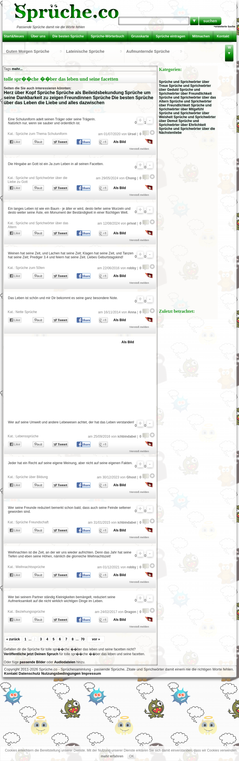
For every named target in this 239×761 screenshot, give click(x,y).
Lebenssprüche (27, 436)
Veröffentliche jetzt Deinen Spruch (31, 654)
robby (131, 268)
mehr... (17, 69)
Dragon (130, 612)
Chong (131, 178)
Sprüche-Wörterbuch (107, 36)
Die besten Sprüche (68, 36)
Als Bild (119, 142)
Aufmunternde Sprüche (148, 51)
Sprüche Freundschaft (32, 522)
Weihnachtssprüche (30, 567)
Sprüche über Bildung (32, 477)
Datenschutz (29, 673)
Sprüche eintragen (170, 36)
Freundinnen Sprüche (87, 97)
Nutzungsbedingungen (61, 673)
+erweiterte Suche (224, 26)
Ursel (132, 134)
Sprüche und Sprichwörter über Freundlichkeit (185, 92)
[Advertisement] (73, 377)
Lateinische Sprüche (85, 51)
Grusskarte (140, 36)
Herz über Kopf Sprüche (29, 92)
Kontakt (223, 36)
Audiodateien (64, 662)
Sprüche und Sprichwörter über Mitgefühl (185, 107)
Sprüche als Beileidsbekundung (90, 92)
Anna (132, 312)
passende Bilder (33, 662)
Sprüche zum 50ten (30, 268)
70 (82, 639)
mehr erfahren (112, 756)
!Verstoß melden (139, 148)
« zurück (13, 639)
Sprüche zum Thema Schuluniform (41, 134)
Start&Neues (14, 36)
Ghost (131, 477)
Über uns (38, 36)
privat (131, 223)
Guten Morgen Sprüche (27, 51)
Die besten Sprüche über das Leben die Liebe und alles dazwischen (78, 100)
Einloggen (13, 47)
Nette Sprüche (26, 312)
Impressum (91, 673)
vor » (96, 639)
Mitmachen (201, 36)
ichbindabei (126, 436)
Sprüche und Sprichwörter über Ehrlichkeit (182, 123)
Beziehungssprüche (30, 612)
